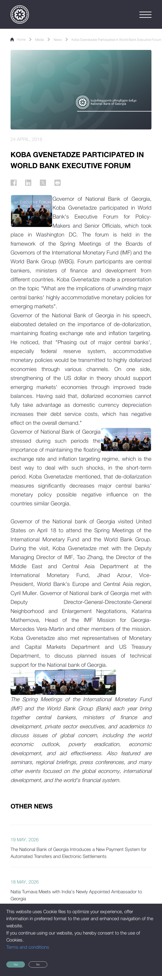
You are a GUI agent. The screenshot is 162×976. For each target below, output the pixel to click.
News (68, 39)
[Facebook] (16, 185)
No (60, 962)
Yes (22, 962)
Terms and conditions (27, 942)
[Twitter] (54, 185)
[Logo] (20, 14)
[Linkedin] (35, 185)
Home (21, 39)
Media (47, 39)
